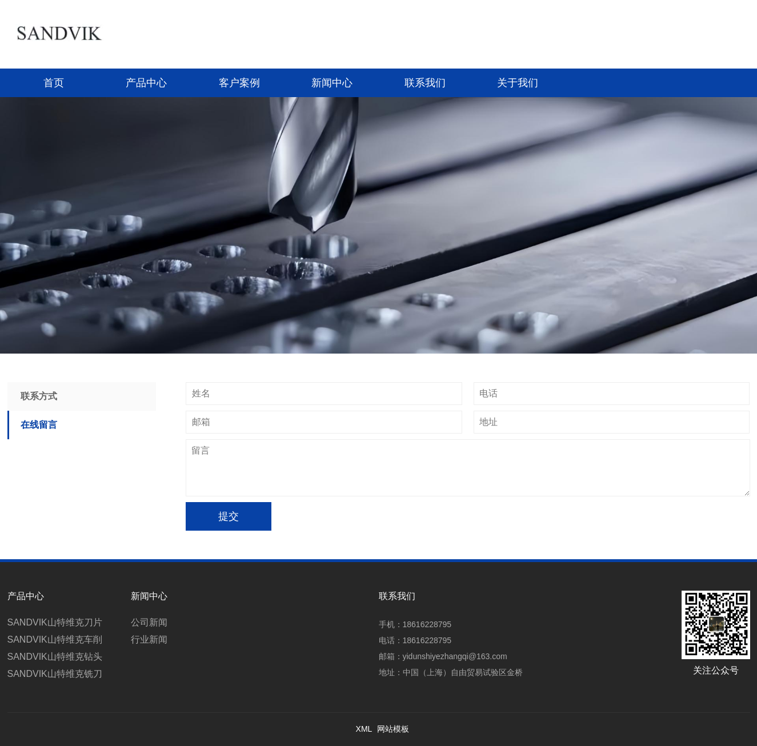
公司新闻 (149, 622)
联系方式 (39, 396)
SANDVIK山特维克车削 (54, 639)
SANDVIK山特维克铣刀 (54, 674)
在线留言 (39, 425)
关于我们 (517, 83)
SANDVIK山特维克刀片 (54, 622)
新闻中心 (332, 83)
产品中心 (146, 83)
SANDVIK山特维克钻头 (54, 656)
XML (364, 728)
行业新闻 (149, 639)
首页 (53, 83)
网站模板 (393, 728)
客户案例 (239, 83)
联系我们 (425, 83)
